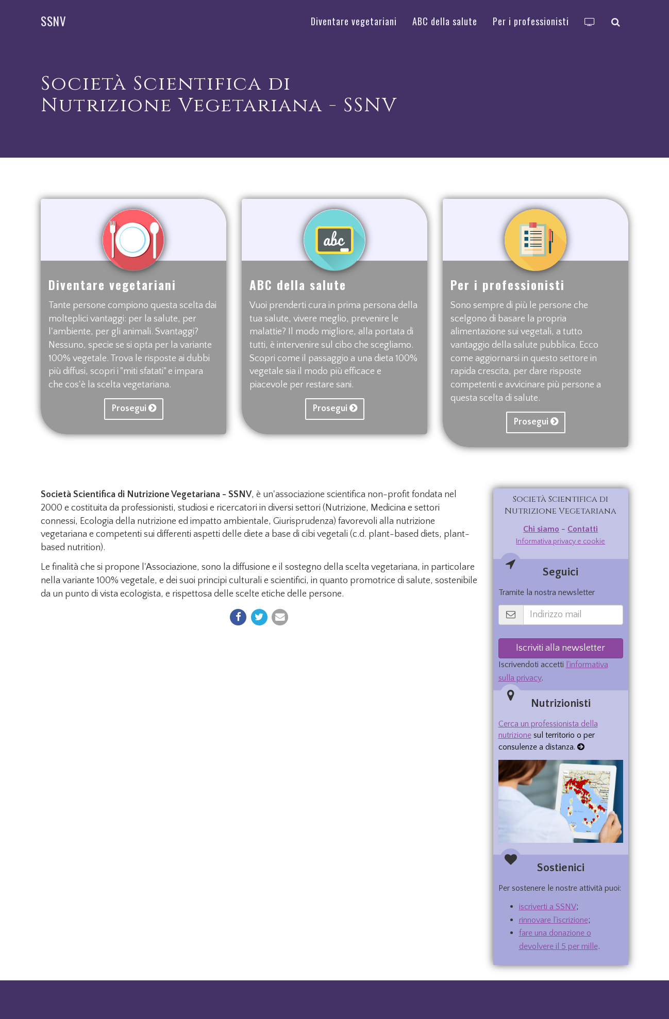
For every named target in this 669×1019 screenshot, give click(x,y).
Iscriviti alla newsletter (560, 648)
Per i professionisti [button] (531, 21)
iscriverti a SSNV (547, 906)
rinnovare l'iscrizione (553, 920)
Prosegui (133, 408)
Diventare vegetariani (112, 285)
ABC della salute (297, 285)
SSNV (53, 21)
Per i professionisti (507, 285)
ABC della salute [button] (444, 21)
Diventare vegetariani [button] (354, 21)
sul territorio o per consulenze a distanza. (548, 735)
